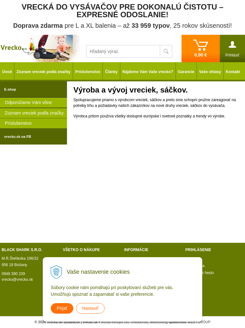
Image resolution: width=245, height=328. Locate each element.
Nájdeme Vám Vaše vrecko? (147, 72)
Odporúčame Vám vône (28, 102)
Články (111, 72)
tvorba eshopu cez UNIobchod (124, 322)
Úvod (7, 72)
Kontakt (233, 72)
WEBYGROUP (199, 322)
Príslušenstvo (18, 123)
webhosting (159, 322)
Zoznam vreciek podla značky (34, 113)
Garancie (186, 72)
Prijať (62, 308)
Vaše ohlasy (210, 72)
